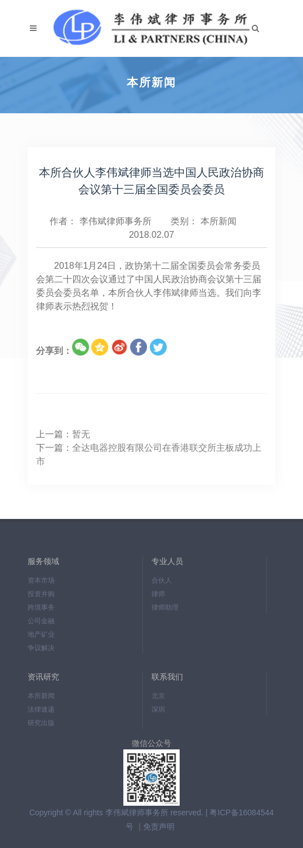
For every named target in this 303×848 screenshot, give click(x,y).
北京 (158, 696)
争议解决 (41, 648)
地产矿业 (41, 634)
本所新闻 (218, 221)
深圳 (158, 709)
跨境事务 (41, 607)
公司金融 (41, 621)
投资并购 (41, 594)
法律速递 (41, 709)
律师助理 (165, 607)
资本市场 (41, 580)
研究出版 (41, 723)
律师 (158, 594)
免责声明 (159, 826)
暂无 (81, 434)
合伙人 (162, 580)
